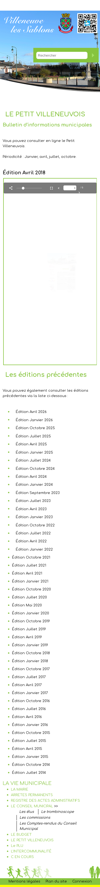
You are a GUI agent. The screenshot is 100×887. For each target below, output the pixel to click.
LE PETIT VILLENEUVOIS (32, 840)
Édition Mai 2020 (27, 605)
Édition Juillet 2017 (29, 677)
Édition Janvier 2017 (30, 693)
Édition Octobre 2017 (31, 669)
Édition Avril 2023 (31, 509)
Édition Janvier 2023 (34, 517)
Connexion (82, 881)
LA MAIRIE (19, 789)
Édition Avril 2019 (27, 637)
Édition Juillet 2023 (33, 501)
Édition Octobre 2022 (35, 525)
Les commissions (34, 818)
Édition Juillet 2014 (29, 773)
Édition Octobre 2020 (31, 589)
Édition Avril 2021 (27, 573)
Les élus (26, 812)
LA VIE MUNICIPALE (27, 783)
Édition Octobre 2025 (35, 428)
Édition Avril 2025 (31, 444)
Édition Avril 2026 (31, 412)
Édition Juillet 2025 (33, 436)
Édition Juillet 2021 (29, 565)
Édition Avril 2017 (27, 685)
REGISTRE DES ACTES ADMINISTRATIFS (45, 800)
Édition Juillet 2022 (33, 533)
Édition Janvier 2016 (30, 725)
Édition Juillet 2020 (29, 597)
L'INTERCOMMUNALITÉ (31, 851)
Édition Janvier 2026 (34, 420)
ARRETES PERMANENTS (32, 795)
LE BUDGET (21, 835)
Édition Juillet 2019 (29, 629)
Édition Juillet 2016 (29, 709)
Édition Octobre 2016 (31, 701)
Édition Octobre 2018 (31, 653)
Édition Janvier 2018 (30, 661)
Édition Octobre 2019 (31, 621)
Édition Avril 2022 (31, 541)
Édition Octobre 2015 (31, 733)
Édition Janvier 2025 (34, 452)
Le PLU (17, 846)
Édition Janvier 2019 (30, 645)
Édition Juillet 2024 (33, 460)
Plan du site (56, 881)
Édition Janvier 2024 (34, 485)
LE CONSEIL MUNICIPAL (32, 806)
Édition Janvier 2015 (30, 757)
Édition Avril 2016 (27, 717)
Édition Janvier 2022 (34, 549)
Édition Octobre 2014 (31, 765)
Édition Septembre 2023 (38, 493)
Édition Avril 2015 (27, 749)
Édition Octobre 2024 (35, 469)
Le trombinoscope (57, 812)
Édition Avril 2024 (31, 477)
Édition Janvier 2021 (30, 581)
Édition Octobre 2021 (31, 557)
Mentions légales (24, 881)
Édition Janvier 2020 (30, 613)
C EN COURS (22, 857)
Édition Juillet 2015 (29, 741)
